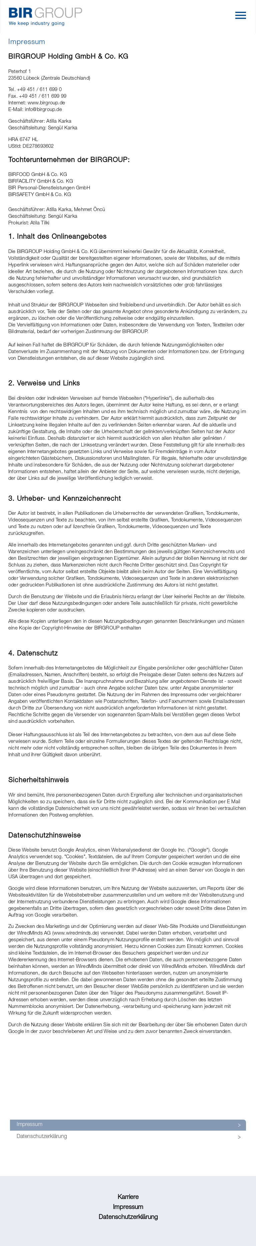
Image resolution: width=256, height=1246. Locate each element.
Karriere (128, 1198)
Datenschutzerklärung (42, 1137)
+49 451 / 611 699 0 (39, 90)
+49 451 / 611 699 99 (42, 96)
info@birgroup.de (43, 110)
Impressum (29, 1125)
